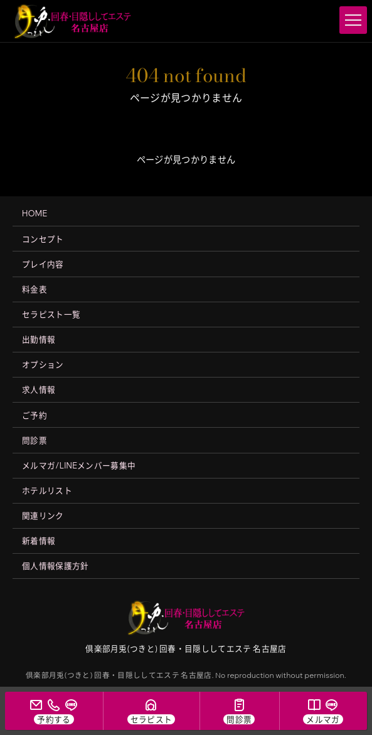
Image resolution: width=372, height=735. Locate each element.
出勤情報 (38, 339)
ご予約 (34, 415)
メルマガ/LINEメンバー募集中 (79, 465)
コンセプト (43, 239)
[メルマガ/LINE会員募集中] (323, 711)
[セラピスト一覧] (151, 711)
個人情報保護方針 (55, 566)
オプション (43, 364)
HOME (34, 213)
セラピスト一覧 (51, 314)
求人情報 (38, 389)
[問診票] (239, 711)
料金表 (34, 289)
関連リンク (43, 515)
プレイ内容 (43, 264)
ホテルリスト (47, 490)
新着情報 (38, 541)
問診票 (34, 440)
